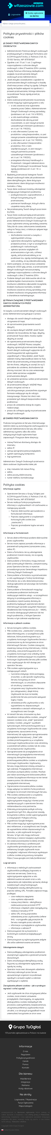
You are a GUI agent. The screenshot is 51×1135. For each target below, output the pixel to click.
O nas (25, 1051)
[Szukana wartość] (26, 23)
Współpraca (25, 1078)
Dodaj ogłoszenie (34, 14)
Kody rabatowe (25, 1088)
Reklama (25, 1085)
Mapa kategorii (25, 1106)
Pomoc (25, 1064)
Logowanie (14, 14)
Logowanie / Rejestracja (26, 1099)
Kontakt (25, 1067)
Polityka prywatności (25, 1058)
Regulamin (25, 1054)
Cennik (25, 1061)
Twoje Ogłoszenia (25, 1103)
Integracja (25, 1082)
